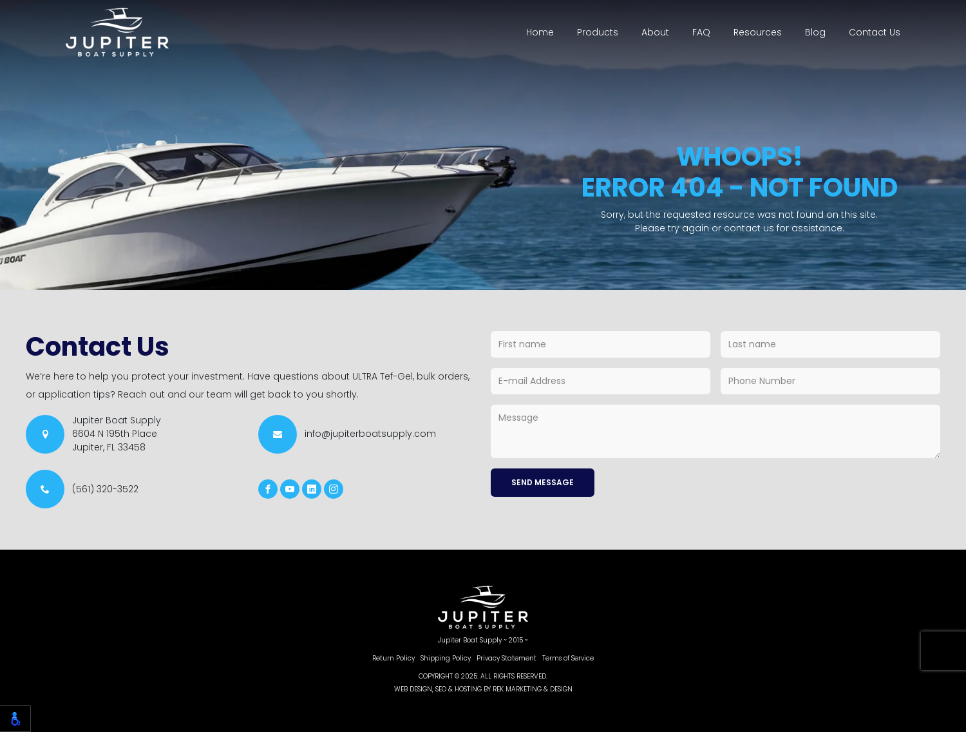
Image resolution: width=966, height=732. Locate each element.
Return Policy (393, 658)
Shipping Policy (446, 658)
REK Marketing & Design (533, 689)
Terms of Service (568, 658)
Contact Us (874, 32)
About (655, 32)
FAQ (701, 32)
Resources (758, 32)
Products (597, 32)
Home (540, 32)
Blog (815, 32)
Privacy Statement (506, 658)
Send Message (542, 482)
